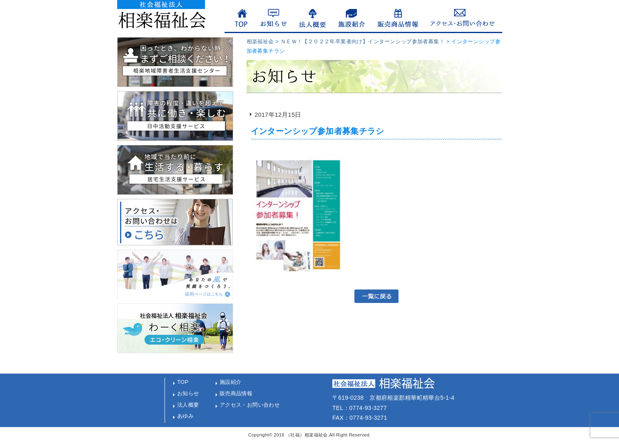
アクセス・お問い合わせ (250, 405)
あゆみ (185, 416)
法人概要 (188, 405)
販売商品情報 (236, 393)
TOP (183, 382)
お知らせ (188, 393)
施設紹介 (231, 382)
